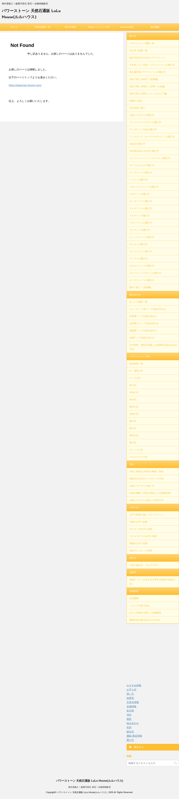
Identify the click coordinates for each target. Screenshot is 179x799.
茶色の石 (133, 435)
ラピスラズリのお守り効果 (143, 536)
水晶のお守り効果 (138, 522)
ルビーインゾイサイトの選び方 (145, 273)
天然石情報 (133, 702)
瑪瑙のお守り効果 (138, 543)
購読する (136, 747)
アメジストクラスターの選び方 (145, 122)
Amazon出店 (126, 27)
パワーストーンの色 (139, 356)
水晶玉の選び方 (137, 143)
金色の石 (133, 414)
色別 (129, 727)
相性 (129, 719)
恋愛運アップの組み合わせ (143, 330)
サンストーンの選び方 (140, 172)
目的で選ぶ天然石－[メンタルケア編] (148, 93)
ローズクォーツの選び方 (141, 280)
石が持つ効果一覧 (138, 50)
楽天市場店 (70, 27)
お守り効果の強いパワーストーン (146, 514)
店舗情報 (133, 591)
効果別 (132, 572)
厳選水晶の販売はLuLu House (144, 620)
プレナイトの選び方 (139, 230)
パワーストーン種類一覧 (141, 43)
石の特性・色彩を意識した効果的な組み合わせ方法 (153, 347)
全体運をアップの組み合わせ (144, 323)
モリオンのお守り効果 (140, 529)
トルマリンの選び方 (139, 215)
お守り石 (133, 507)
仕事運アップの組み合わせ (143, 316)
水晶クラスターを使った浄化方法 (146, 500)
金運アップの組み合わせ (141, 337)
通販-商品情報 (134, 735)
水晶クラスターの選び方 (141, 115)
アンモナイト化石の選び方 (143, 129)
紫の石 (132, 421)
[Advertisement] (153, 652)
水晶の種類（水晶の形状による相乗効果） (151, 493)
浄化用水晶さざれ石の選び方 (144, 151)
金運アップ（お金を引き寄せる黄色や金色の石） (152, 581)
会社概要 (154, 27)
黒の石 (132, 442)
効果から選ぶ (136, 100)
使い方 (130, 693)
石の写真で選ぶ (137, 108)
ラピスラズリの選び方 (140, 251)
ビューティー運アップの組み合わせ (147, 309)
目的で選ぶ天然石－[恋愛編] (143, 79)
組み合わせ (135, 294)
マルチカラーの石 (138, 457)
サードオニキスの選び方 (141, 165)
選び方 (132, 36)
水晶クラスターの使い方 (141, 485)
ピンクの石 (135, 378)
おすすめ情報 (134, 685)
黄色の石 (133, 406)
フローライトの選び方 (140, 222)
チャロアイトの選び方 (140, 208)
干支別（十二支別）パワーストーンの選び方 (152, 65)
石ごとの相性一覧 (138, 302)
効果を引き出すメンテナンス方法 (146, 478)
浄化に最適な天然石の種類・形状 (146, 471)
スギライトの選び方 (139, 194)
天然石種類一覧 (42, 27)
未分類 (130, 710)
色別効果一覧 (136, 363)
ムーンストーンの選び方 (141, 237)
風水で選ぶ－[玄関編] (140, 287)
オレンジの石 (136, 449)
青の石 (132, 399)
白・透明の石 (136, 370)
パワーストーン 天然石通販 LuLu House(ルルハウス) (89, 780)
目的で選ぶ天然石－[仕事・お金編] (147, 86)
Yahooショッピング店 (98, 27)
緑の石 (132, 428)
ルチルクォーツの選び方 (141, 265)
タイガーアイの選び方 (140, 201)
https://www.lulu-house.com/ (25, 85)
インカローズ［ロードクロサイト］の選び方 (152, 136)
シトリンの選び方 (138, 179)
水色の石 (133, 392)
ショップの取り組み (139, 605)
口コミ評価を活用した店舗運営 (145, 612)
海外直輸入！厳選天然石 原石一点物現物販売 (89, 787)
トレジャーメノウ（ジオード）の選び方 (149, 158)
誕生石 (132, 558)
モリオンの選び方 (138, 244)
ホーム (14, 27)
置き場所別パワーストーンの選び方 (147, 72)
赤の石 (132, 385)
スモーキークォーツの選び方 (144, 187)
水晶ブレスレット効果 (140, 550)
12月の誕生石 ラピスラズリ (144, 565)
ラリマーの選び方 (138, 258)
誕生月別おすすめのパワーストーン (147, 57)
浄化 (131, 464)
